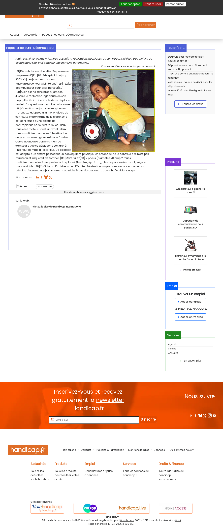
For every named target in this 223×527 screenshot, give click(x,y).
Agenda (172, 344)
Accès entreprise (189, 317)
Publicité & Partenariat (110, 450)
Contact (86, 450)
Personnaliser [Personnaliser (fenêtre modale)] (175, 4)
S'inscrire (148, 419)
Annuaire (173, 353)
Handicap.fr (127, 520)
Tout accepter (130, 4)
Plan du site (69, 450)
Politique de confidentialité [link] (111, 11)
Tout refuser (153, 4)
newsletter (110, 400)
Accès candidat (188, 302)
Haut (178, 520)
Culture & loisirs (44, 186)
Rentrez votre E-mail (35, 420)
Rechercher (146, 25)
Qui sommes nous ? (181, 450)
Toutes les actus (190, 104)
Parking (172, 348)
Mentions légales (138, 450)
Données (159, 450)
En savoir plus (190, 361)
